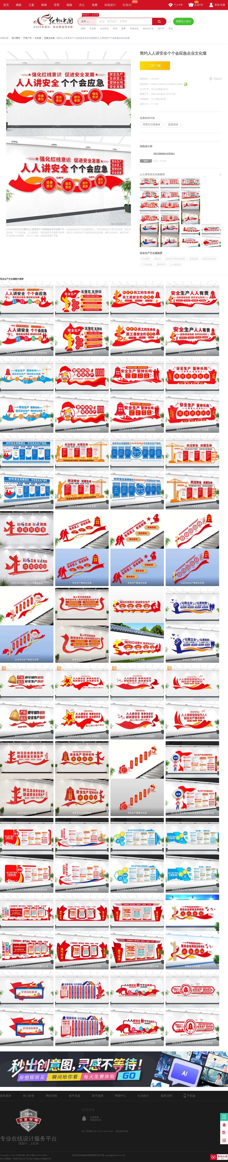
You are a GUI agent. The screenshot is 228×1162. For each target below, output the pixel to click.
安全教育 (145, 259)
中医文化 (134, 28)
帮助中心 (120, 1095)
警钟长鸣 (161, 264)
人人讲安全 (175, 264)
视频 (69, 4)
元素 (31, 4)
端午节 (161, 28)
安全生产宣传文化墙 (175, 259)
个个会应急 (146, 264)
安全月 (158, 259)
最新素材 (5, 1095)
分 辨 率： (145, 89)
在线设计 (110, 4)
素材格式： (145, 84)
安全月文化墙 (209, 259)
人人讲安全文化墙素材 (152, 174)
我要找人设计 (183, 21)
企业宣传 (104, 28)
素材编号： (145, 79)
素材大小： (145, 104)
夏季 (123, 28)
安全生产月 (148, 28)
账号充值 (74, 1095)
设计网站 (16, 38)
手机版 (189, 1095)
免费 (94, 4)
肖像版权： (145, 99)
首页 (6, 4)
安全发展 (194, 259)
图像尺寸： (145, 94)
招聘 (83, 28)
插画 (44, 4)
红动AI (129, 3)
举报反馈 (217, 79)
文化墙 (92, 28)
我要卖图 (224, 1116)
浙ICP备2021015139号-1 (37, 1155)
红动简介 (143, 1095)
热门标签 (28, 1095)
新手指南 (97, 1095)
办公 (82, 4)
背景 (56, 4)
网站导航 (51, 1095)
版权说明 (166, 1095)
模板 (19, 4)
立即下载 (155, 65)
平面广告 (27, 38)
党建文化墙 (49, 38)
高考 (171, 28)
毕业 (115, 28)
